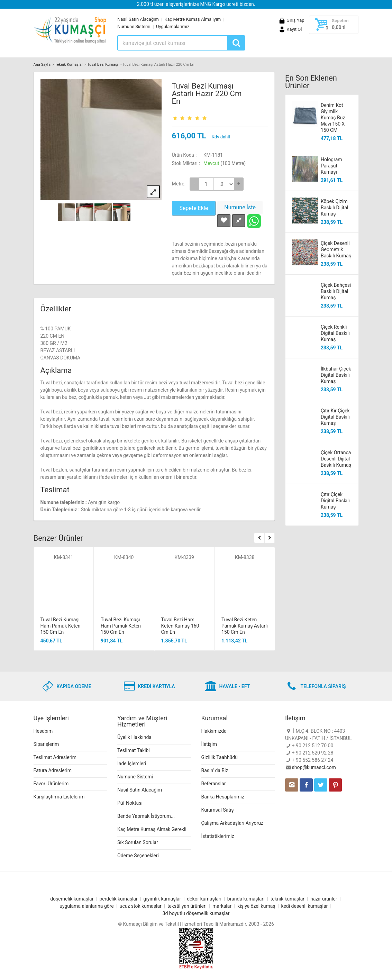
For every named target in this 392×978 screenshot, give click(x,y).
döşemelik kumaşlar (71, 899)
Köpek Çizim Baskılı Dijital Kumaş (334, 208)
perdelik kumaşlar (118, 899)
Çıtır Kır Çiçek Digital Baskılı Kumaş (335, 417)
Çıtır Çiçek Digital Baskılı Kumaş (335, 501)
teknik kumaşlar (288, 899)
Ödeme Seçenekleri (138, 855)
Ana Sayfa (42, 64)
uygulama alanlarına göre (87, 906)
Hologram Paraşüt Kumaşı (331, 166)
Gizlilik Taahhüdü (219, 757)
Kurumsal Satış (217, 810)
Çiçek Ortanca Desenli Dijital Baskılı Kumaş (336, 459)
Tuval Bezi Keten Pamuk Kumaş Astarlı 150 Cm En (244, 626)
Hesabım (43, 731)
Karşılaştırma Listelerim (59, 796)
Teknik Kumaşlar (69, 64)
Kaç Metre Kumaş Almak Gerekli (151, 829)
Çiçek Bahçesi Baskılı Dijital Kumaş (336, 291)
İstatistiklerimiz (217, 836)
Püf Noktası (130, 803)
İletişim (209, 744)
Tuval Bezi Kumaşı (102, 64)
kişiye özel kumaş (256, 906)
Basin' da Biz (214, 770)
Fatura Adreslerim (53, 770)
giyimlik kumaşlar (162, 899)
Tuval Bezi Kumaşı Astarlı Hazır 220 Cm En (207, 94)
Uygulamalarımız (173, 26)
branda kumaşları (246, 899)
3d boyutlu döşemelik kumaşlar (196, 913)
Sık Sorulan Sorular (137, 842)
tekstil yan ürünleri (187, 906)
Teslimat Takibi (133, 750)
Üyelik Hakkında (134, 737)
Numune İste (240, 207)
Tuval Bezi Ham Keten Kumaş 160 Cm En (180, 626)
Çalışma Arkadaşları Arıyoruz (232, 823)
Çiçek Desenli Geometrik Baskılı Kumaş (336, 249)
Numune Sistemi (134, 26)
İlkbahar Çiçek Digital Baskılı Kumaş (336, 375)
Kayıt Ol (290, 29)
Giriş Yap (291, 20)
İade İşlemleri (131, 763)
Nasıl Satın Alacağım (138, 19)
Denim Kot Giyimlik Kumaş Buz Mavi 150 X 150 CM (333, 117)
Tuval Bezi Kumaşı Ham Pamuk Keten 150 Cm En (60, 626)
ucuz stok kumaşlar (141, 906)
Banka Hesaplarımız (222, 796)
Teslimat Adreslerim (55, 757)
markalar (221, 906)
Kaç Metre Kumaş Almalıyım (192, 19)
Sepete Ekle (194, 208)
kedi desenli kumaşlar (304, 906)
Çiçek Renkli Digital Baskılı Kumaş (335, 333)
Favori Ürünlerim (51, 783)
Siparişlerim (46, 744)
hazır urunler (323, 899)
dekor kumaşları (204, 899)
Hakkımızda (214, 731)
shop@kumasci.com (314, 767)
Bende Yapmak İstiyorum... (146, 816)
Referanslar (213, 783)
